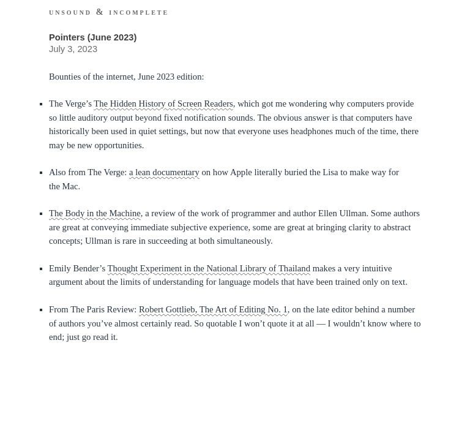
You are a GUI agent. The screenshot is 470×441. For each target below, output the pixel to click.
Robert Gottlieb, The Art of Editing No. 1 (213, 309)
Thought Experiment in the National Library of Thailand (209, 268)
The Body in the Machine (95, 213)
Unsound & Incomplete (109, 12)
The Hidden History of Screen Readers (163, 103)
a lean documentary (164, 172)
